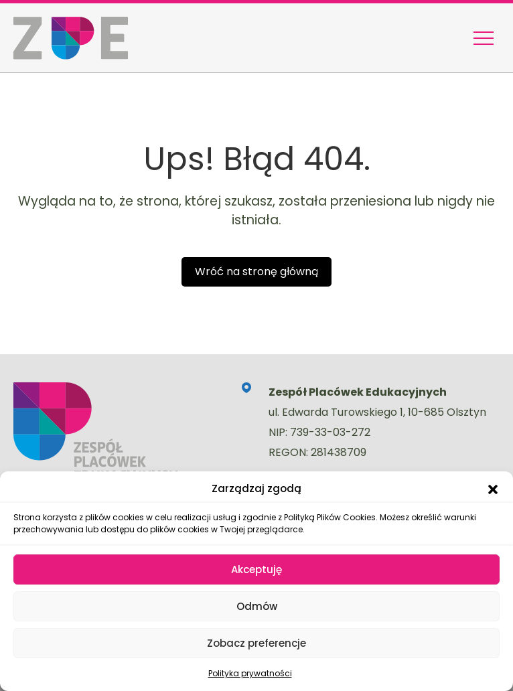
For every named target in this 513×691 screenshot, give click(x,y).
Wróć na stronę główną (256, 271)
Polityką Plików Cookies (330, 517)
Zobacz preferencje (256, 643)
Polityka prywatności (250, 673)
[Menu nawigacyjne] (483, 38)
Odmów (256, 606)
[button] (493, 488)
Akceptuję (256, 569)
